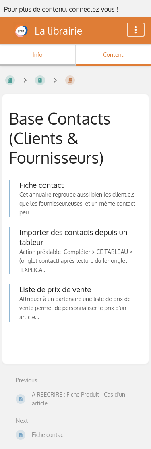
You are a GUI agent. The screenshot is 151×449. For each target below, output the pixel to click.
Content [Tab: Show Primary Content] (113, 54)
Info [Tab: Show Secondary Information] (38, 54)
